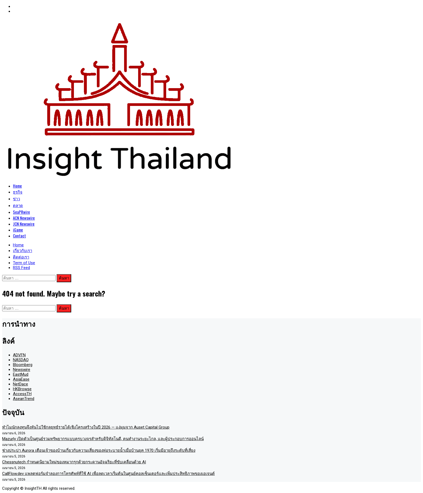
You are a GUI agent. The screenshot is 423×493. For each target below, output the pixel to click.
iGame (18, 230)
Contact (19, 236)
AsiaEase (21, 379)
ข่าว (16, 198)
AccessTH (22, 393)
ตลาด (18, 205)
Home (17, 186)
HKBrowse (22, 389)
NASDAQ (21, 359)
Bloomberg (22, 364)
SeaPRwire (21, 212)
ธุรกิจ (17, 192)
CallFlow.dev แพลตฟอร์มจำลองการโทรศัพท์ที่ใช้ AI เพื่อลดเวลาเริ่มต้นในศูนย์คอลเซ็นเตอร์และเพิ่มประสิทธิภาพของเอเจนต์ (108, 473)
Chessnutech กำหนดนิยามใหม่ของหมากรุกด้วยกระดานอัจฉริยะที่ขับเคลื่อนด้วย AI (74, 462)
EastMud (20, 374)
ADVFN (19, 355)
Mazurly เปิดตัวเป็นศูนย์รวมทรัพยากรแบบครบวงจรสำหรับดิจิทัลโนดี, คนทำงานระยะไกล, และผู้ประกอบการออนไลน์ (103, 438)
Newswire (21, 369)
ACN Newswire (24, 218)
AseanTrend (23, 398)
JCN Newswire (24, 224)
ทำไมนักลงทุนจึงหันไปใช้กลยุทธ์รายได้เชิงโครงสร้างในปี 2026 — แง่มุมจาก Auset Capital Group (85, 427)
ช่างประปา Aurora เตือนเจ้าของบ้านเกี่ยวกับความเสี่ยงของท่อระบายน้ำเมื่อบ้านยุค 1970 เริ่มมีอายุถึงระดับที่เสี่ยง (98, 450)
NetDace (20, 384)
